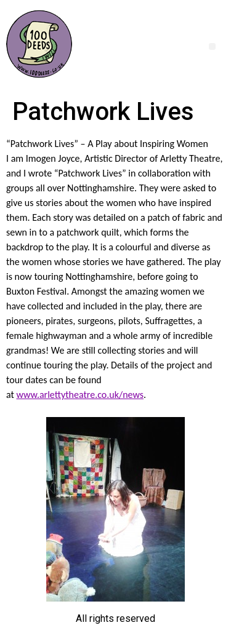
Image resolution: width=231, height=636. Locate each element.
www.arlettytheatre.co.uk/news (80, 394)
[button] (212, 46)
